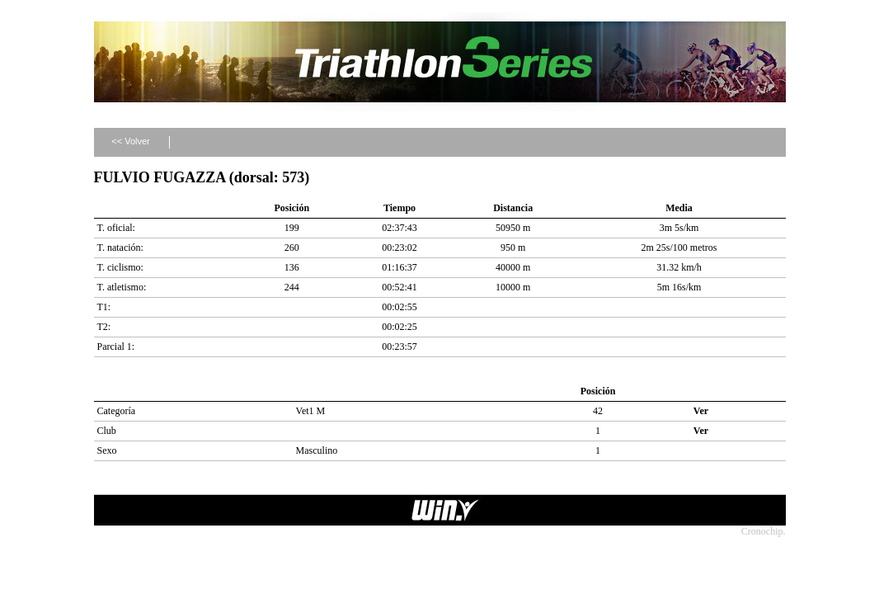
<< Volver (130, 141)
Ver (700, 411)
